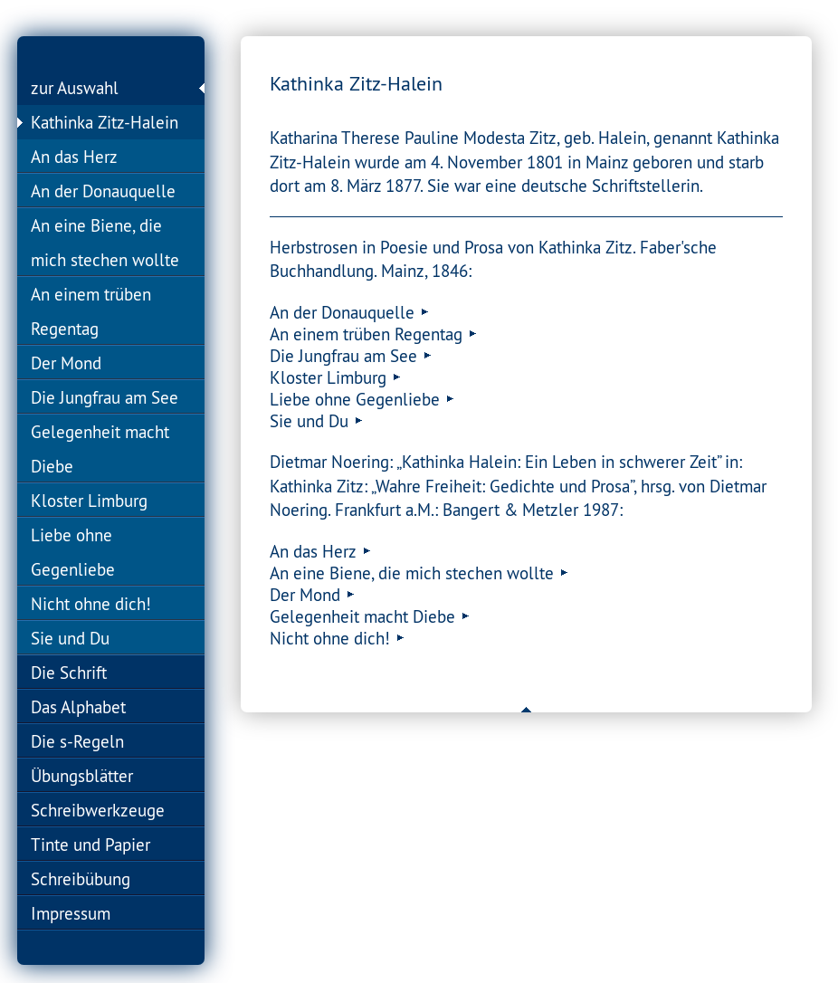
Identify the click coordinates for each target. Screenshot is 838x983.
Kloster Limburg (89, 500)
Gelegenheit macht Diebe (100, 449)
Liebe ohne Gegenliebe (73, 552)
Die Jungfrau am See (104, 397)
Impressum (70, 913)
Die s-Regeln (77, 741)
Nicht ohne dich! (91, 604)
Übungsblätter (82, 776)
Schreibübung (80, 879)
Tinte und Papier (90, 844)
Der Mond (66, 363)
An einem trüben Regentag (91, 311)
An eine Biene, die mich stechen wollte (105, 243)
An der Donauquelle (103, 191)
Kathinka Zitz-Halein (104, 122)
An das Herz (74, 156)
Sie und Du (70, 638)
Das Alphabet (78, 707)
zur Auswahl (75, 88)
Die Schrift (69, 672)
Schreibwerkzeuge (98, 810)
